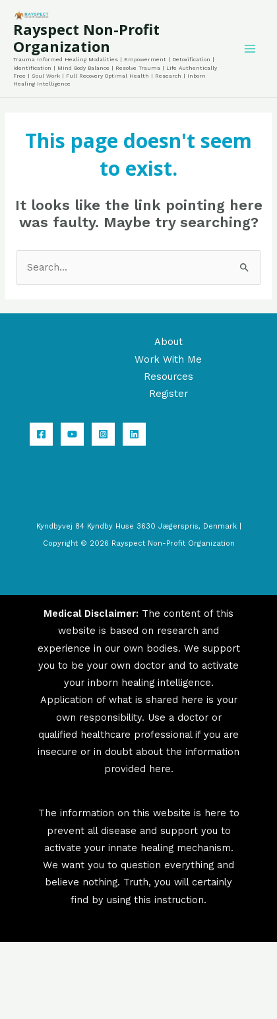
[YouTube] (72, 434)
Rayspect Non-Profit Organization (86, 38)
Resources (168, 376)
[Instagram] (103, 434)
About (168, 342)
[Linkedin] (134, 434)
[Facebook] (41, 434)
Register (168, 394)
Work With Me (168, 359)
